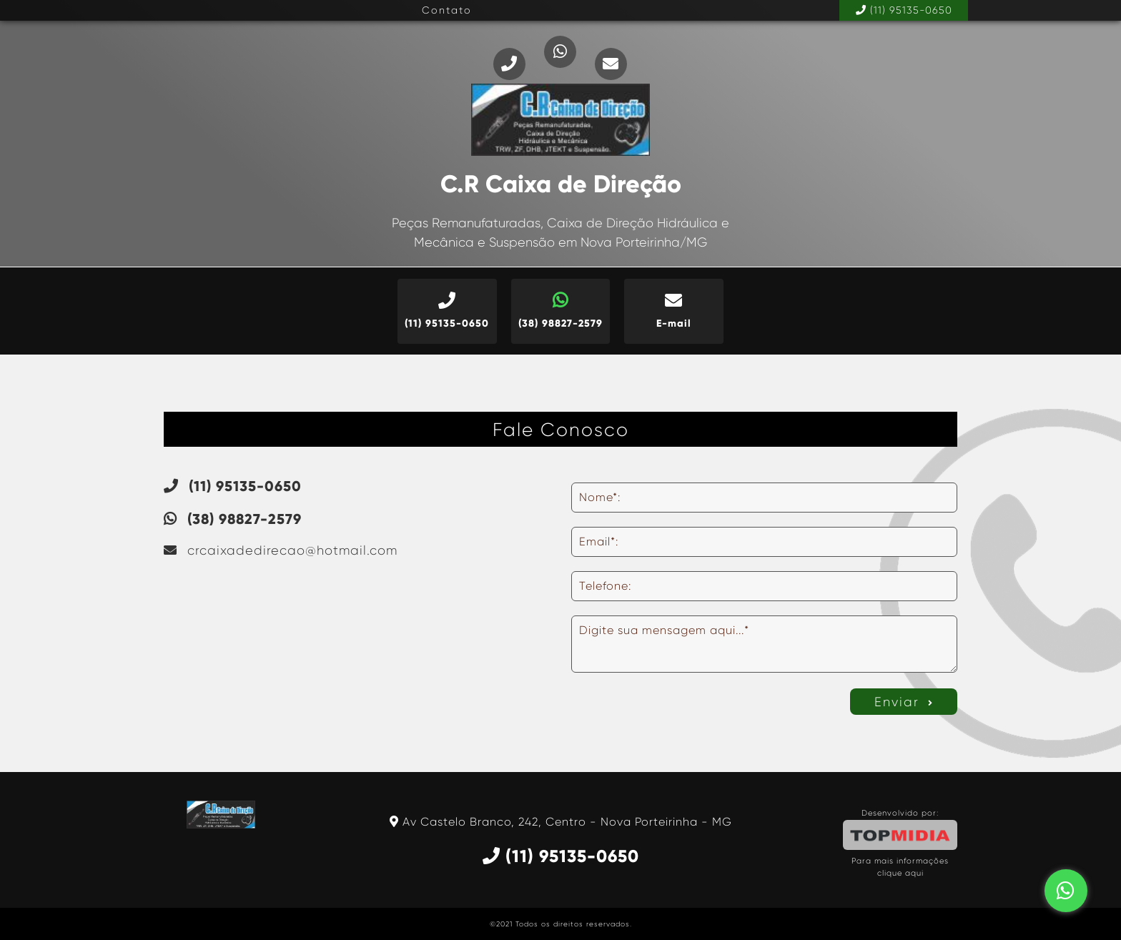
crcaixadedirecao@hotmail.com (280, 550)
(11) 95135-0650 (904, 10)
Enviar (904, 702)
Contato (447, 10)
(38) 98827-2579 (561, 311)
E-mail (674, 311)
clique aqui (900, 873)
